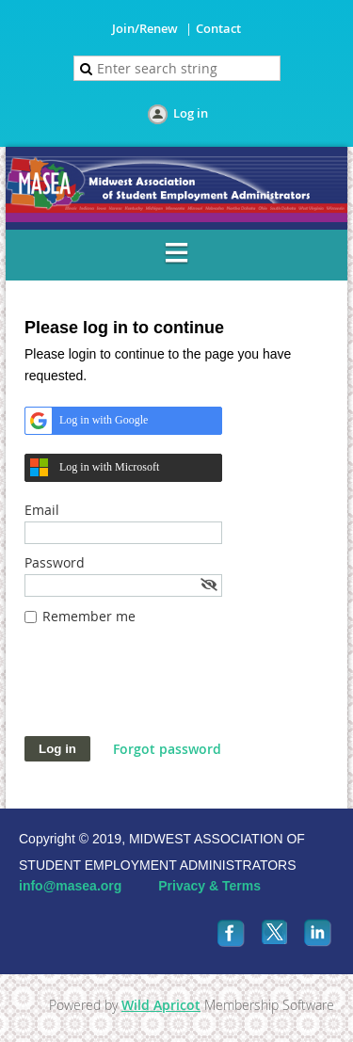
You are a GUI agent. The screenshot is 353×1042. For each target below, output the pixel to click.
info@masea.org (70, 885)
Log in (190, 112)
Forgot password (167, 749)
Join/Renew (145, 28)
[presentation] (167, 690)
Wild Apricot (161, 1005)
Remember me (89, 616)
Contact (218, 28)
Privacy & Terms (209, 885)
